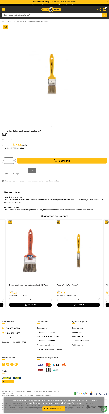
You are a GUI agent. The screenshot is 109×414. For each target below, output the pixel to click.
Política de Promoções (80, 345)
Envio (4, 371)
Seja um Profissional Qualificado (49, 349)
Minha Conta (77, 332)
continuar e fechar (54, 409)
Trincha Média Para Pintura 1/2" (68, 285)
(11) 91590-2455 (12, 333)
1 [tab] (52, 126)
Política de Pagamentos (46, 332)
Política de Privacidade (46, 341)
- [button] (10, 300)
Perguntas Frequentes (80, 341)
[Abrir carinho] (105, 9)
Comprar (62, 161)
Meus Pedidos (77, 336)
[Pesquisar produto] (104, 15)
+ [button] (1, 300)
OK (32, 170)
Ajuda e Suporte (79, 321)
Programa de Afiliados (45, 345)
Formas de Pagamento (47, 357)
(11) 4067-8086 (12, 328)
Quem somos (42, 328)
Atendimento (8, 321)
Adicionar (30, 305)
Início (4, 21)
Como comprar (78, 328)
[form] (30, 300)
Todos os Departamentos (17, 21)
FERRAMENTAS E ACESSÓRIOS (38, 21)
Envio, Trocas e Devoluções (48, 336)
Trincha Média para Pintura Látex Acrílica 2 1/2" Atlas (28, 285)
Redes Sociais (8, 357)
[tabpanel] (52, 74)
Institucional (42, 321)
